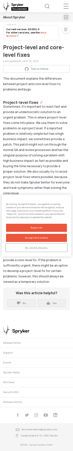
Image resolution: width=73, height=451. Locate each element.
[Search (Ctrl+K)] (45, 6)
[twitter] (27, 415)
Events (7, 362)
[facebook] (17, 415)
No (21, 303)
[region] (36, 225)
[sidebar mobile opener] (66, 17)
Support (8, 352)
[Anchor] (40, 102)
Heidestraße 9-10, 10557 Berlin (36, 436)
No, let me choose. (36, 247)
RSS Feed (8, 382)
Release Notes (12, 342)
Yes (52, 303)
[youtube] (46, 415)
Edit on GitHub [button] (36, 69)
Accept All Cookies (36, 237)
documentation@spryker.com (36, 429)
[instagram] (36, 415)
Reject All (36, 227)
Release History (12, 402)
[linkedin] (55, 415)
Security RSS (11, 392)
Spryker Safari (11, 372)
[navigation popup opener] (66, 6)
